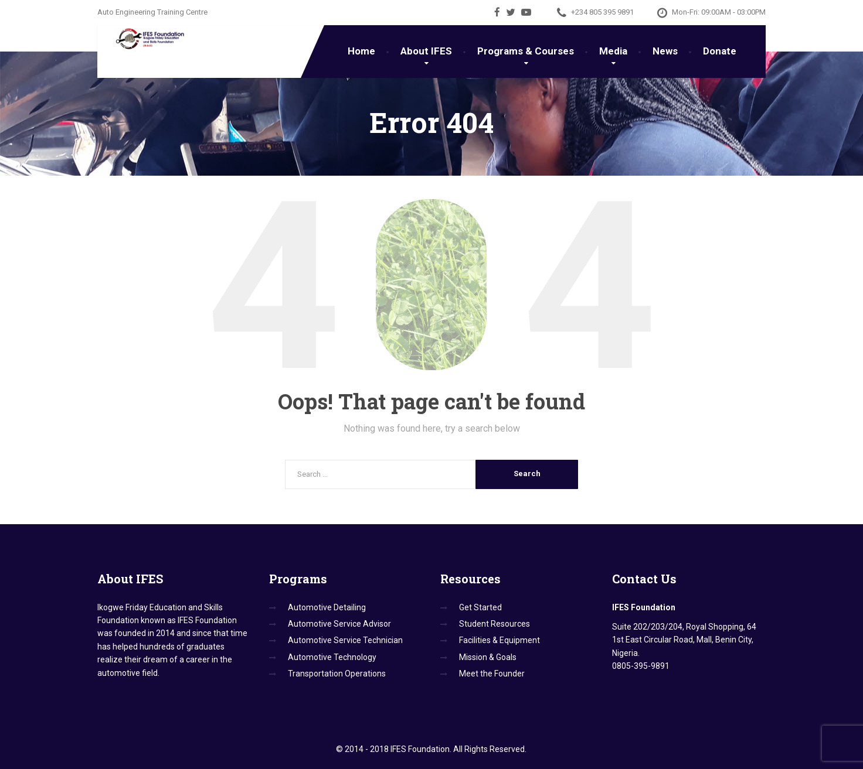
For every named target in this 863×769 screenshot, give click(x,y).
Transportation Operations (337, 673)
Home (361, 51)
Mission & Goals (488, 657)
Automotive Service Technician (345, 640)
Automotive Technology (332, 657)
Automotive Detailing (327, 607)
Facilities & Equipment (499, 640)
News (665, 51)
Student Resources (494, 623)
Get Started (480, 607)
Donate (719, 51)
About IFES (426, 51)
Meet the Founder (492, 673)
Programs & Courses (525, 51)
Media (613, 51)
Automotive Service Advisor (339, 623)
